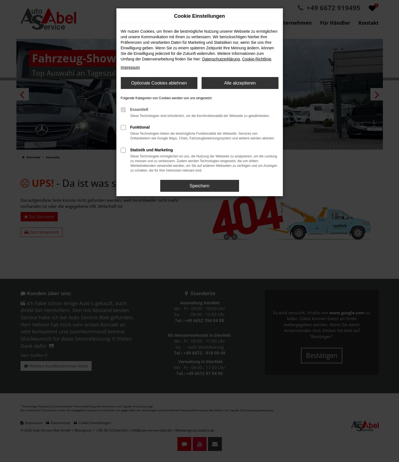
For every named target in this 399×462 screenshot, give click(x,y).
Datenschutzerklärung (221, 59)
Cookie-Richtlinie (256, 59)
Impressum (130, 67)
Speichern (199, 185)
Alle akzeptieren (240, 83)
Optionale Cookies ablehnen (159, 83)
